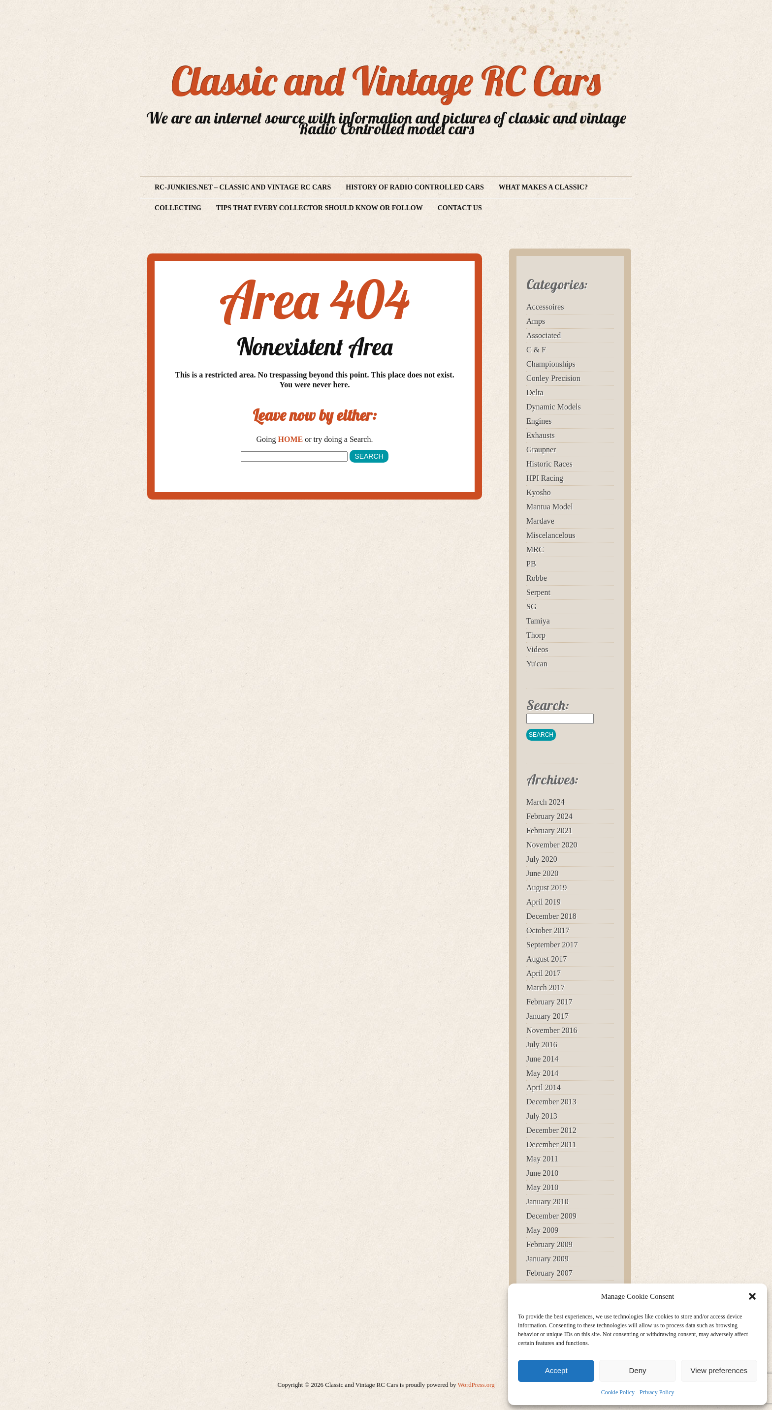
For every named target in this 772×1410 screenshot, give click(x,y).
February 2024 (549, 816)
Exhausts (540, 435)
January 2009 (547, 1258)
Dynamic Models (553, 407)
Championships (551, 364)
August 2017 (546, 959)
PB (531, 564)
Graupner (541, 449)
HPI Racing (544, 478)
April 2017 (543, 973)
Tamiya (538, 621)
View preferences (719, 1370)
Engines (539, 421)
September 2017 (552, 944)
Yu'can (536, 663)
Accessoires (545, 307)
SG (531, 606)
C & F (536, 349)
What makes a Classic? (543, 187)
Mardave (540, 521)
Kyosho (538, 492)
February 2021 (549, 830)
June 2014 (542, 1059)
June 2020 (542, 873)
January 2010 (547, 1201)
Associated (543, 335)
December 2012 (551, 1130)
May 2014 (542, 1073)
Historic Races (549, 464)
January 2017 (547, 1016)
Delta (535, 392)
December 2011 (551, 1144)
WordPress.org (475, 1384)
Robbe (536, 578)
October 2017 (548, 930)
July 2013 (541, 1116)
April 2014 (543, 1087)
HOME (290, 439)
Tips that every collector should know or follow (319, 208)
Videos (537, 649)
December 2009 (551, 1216)
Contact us (460, 208)
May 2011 (542, 1159)
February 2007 (549, 1273)
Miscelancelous (551, 535)
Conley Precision (553, 378)
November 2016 (552, 1030)
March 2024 (545, 802)
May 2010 (542, 1187)
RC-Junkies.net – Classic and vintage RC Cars (243, 187)
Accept (556, 1370)
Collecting (178, 208)
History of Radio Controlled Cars (415, 187)
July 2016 (541, 1044)
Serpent (538, 592)
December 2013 (551, 1101)
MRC (535, 549)
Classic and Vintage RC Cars (386, 80)
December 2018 (551, 916)
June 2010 (542, 1173)
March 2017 (545, 987)
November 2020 (552, 845)
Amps (535, 321)
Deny (637, 1370)
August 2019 (546, 887)
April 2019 (543, 902)
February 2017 (549, 1002)
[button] (752, 1296)
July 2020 (541, 859)
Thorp (536, 635)
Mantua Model (549, 506)
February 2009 (549, 1244)
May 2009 (542, 1230)
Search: (547, 705)
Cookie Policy (618, 1392)
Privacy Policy (657, 1392)
